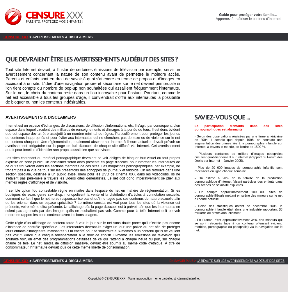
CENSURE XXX (16, 37)
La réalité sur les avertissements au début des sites (241, 260)
